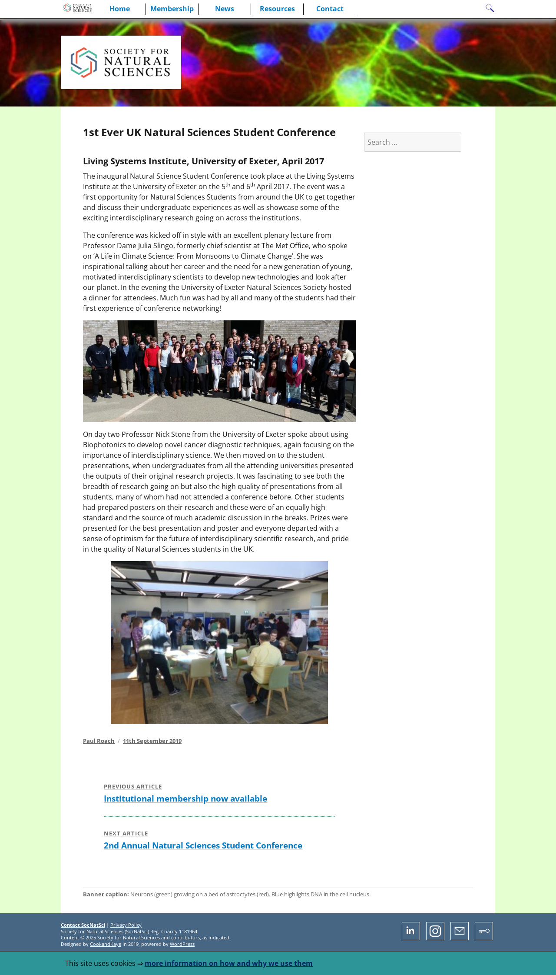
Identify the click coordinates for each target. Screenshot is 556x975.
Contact (330, 8)
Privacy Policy (126, 925)
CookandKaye (105, 944)
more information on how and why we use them (229, 963)
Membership (172, 8)
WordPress (182, 944)
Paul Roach (99, 741)
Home (119, 8)
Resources (277, 8)
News (224, 8)
